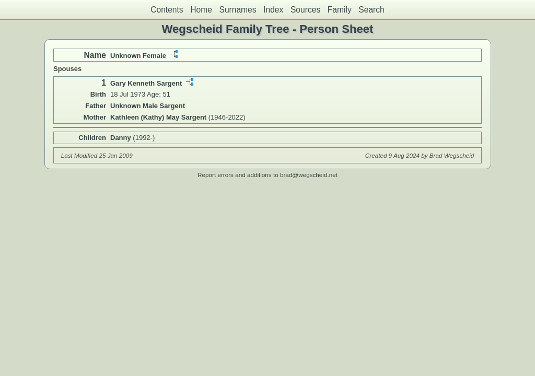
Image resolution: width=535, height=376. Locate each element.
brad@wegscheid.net (309, 174)
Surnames (237, 9)
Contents (166, 9)
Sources (305, 9)
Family (340, 9)
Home (201, 9)
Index (273, 9)
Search (371, 9)
